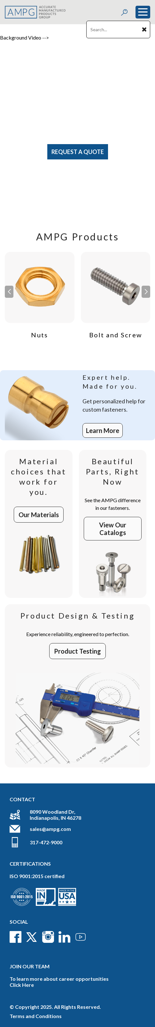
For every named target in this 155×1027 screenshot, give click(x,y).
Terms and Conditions (36, 1016)
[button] (146, 292)
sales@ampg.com (50, 829)
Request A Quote (77, 151)
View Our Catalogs (112, 528)
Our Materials (39, 514)
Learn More (102, 430)
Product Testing (77, 651)
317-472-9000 (46, 842)
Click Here (22, 985)
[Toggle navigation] (143, 12)
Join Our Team (30, 966)
